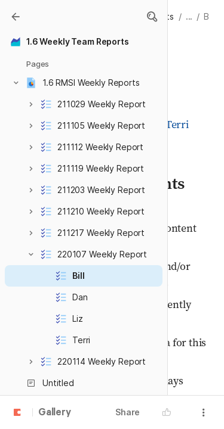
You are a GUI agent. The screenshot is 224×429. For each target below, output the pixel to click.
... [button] (189, 16)
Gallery (54, 413)
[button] (151, 16)
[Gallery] (15, 16)
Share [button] (127, 412)
